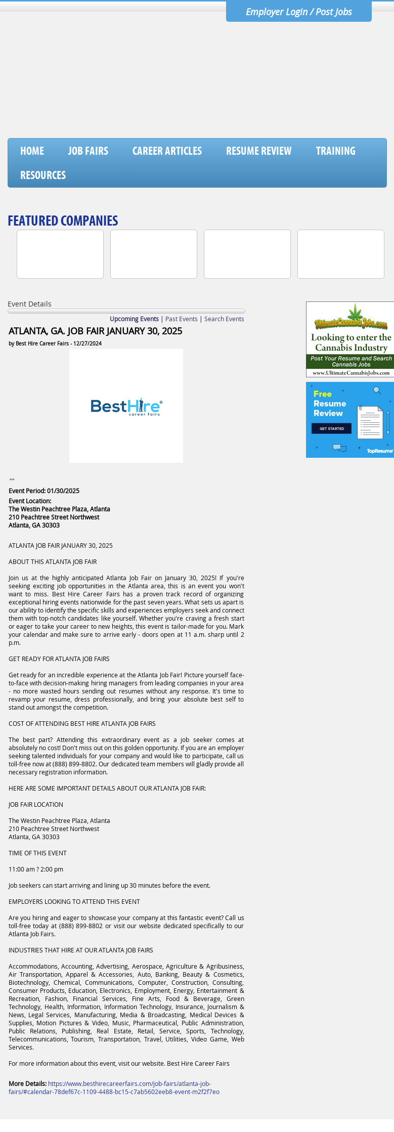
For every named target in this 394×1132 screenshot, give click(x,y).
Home (32, 151)
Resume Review (259, 151)
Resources (43, 175)
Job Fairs (88, 151)
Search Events (224, 319)
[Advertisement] (202, 112)
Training (336, 151)
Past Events (181, 319)
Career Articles (167, 151)
